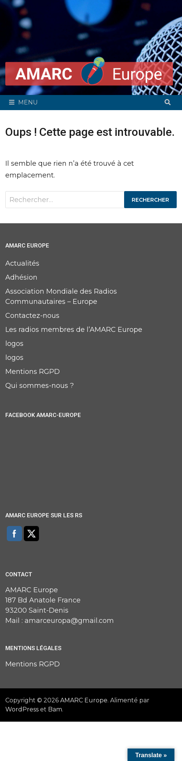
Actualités (22, 263)
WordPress (22, 709)
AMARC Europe (83, 700)
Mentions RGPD (32, 371)
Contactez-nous (32, 315)
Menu (23, 102)
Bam (55, 709)
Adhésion (21, 277)
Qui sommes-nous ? (39, 385)
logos (14, 343)
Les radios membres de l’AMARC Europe (73, 329)
